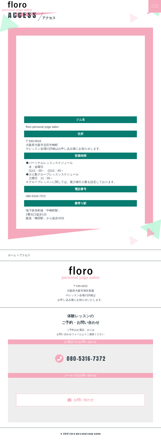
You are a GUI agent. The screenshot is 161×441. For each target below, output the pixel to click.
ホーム (12, 255)
